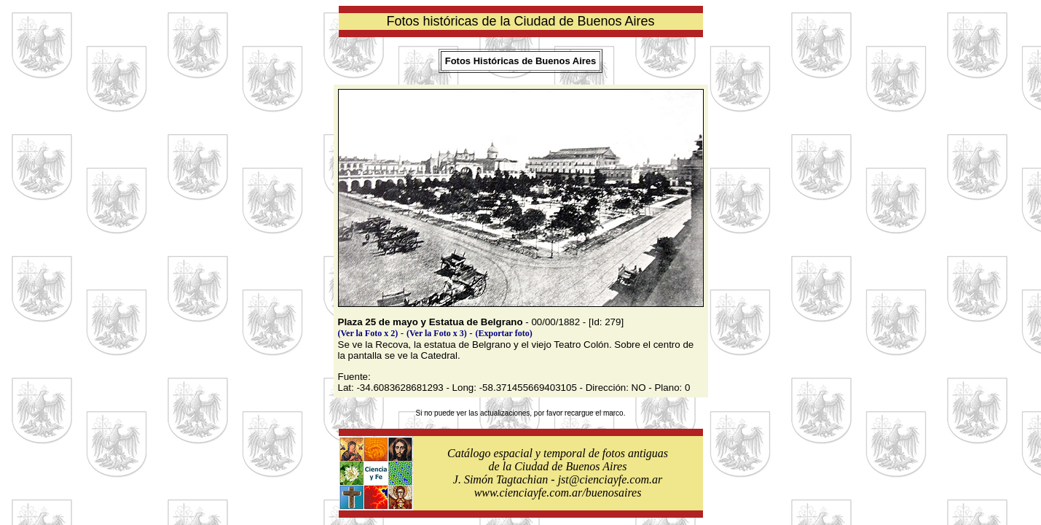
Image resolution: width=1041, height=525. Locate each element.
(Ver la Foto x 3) (436, 333)
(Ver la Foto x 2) (368, 333)
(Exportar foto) (504, 333)
